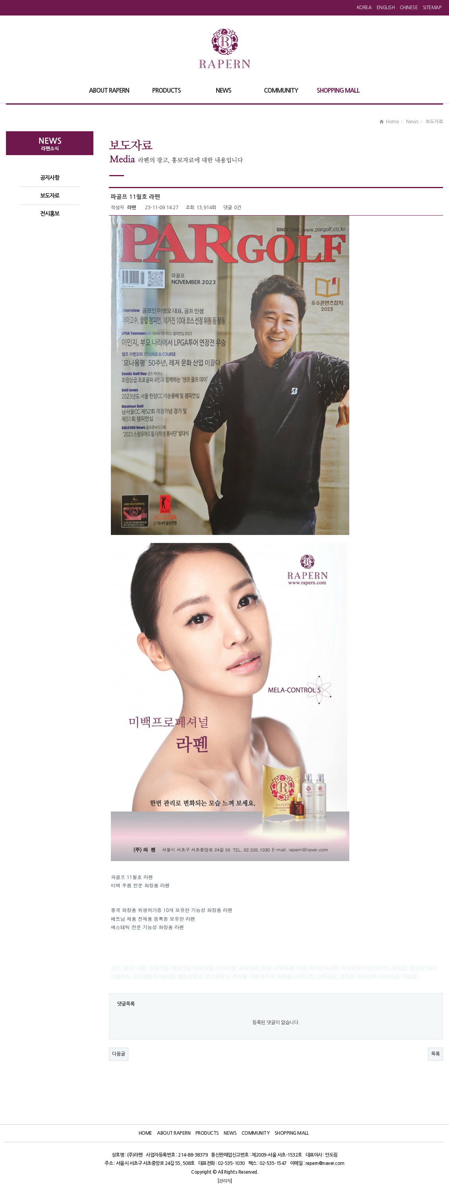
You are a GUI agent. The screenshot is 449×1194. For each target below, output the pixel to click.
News (230, 1133)
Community (256, 1133)
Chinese (409, 7)
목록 (435, 1054)
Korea (364, 7)
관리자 (224, 1181)
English (386, 7)
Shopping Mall (292, 1133)
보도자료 (49, 195)
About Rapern (173, 1133)
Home (145, 1133)
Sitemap (432, 7)
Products (207, 1133)
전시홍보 (49, 213)
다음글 (118, 1054)
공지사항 (49, 178)
